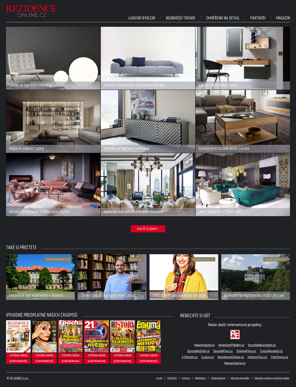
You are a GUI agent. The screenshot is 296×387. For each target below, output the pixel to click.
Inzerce (186, 378)
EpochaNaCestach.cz (262, 345)
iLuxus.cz (207, 357)
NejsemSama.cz (235, 363)
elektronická (18, 361)
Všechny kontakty (239, 378)
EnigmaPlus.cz (246, 351)
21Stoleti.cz (190, 357)
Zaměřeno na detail (223, 18)
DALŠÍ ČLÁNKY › (148, 229)
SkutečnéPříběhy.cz (231, 345)
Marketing (200, 378)
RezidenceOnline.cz (231, 357)
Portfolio (172, 378)
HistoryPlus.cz (257, 357)
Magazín (283, 18)
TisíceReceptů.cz (271, 351)
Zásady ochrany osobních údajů (271, 378)
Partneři (257, 18)
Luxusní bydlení (141, 18)
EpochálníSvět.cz (198, 351)
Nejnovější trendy (180, 18)
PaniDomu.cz (279, 357)
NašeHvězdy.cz (204, 345)
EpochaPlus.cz (223, 351)
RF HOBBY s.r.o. (19, 378)
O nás (159, 378)
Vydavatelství (218, 378)
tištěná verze (18, 355)
